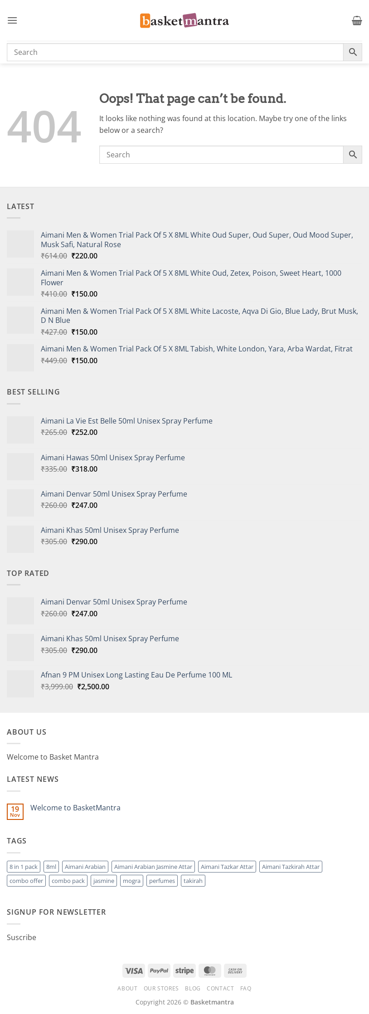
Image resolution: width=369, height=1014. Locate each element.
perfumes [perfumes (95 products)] (162, 881)
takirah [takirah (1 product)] (193, 881)
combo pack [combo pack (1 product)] (68, 881)
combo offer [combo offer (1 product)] (26, 881)
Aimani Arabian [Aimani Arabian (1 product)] (85, 867)
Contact (220, 988)
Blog (192, 988)
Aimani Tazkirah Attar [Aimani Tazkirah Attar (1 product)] (291, 867)
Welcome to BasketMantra (75, 808)
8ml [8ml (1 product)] (51, 867)
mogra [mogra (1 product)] (132, 881)
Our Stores (161, 988)
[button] (12, 20)
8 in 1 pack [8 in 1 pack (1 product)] (24, 867)
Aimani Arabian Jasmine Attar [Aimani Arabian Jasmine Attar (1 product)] (153, 867)
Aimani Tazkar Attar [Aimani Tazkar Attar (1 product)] (227, 867)
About (127, 988)
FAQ (246, 988)
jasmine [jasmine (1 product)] (103, 881)
